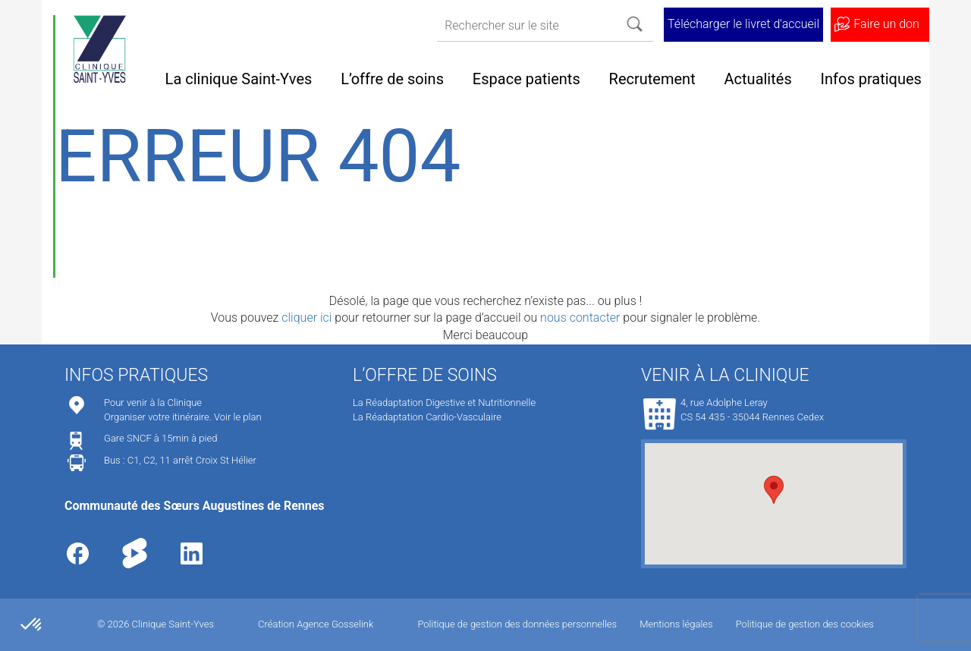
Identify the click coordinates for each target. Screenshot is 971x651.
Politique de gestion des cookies (805, 624)
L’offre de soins (392, 79)
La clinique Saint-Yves (239, 79)
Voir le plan (238, 417)
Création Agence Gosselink (315, 624)
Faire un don (886, 24)
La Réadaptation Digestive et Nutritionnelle (444, 402)
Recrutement (652, 79)
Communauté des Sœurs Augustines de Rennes (194, 505)
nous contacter (580, 317)
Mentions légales (675, 624)
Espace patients (526, 79)
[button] (774, 490)
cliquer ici (306, 317)
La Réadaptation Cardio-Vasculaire (427, 417)
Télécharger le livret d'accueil (743, 24)
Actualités (758, 79)
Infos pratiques (871, 79)
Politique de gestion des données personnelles (517, 624)
